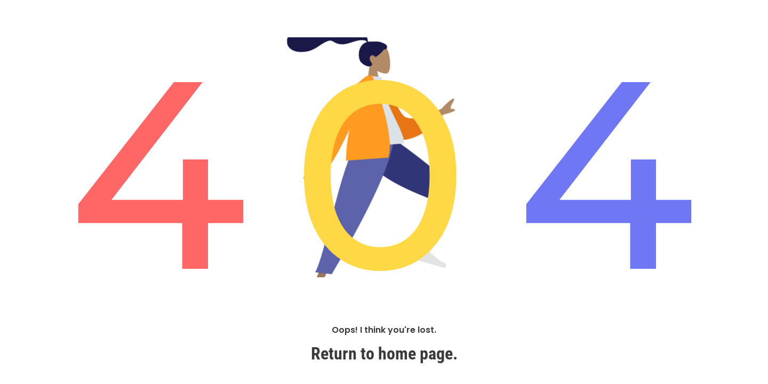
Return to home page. (384, 353)
